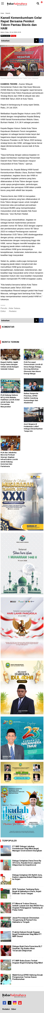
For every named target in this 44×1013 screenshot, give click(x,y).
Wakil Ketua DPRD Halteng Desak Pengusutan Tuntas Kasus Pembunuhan (27, 977)
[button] (41, 1)
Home (2, 13)
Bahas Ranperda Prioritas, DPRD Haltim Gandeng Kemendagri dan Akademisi (31, 398)
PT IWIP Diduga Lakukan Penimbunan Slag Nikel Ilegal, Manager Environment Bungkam (27, 848)
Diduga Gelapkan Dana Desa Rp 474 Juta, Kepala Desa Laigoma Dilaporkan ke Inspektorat (26, 863)
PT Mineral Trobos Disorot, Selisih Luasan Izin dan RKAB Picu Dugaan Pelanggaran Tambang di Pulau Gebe (27, 907)
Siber (13, 1009)
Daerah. (8, 13)
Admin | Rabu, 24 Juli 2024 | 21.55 (11, 32)
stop (13, 36)
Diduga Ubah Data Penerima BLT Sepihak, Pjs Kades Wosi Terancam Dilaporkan (27, 948)
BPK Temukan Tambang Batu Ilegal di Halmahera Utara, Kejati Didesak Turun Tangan (26, 891)
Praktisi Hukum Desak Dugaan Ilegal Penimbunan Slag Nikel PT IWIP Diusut (27, 934)
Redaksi (6, 1009)
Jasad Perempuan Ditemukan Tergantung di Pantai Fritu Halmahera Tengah (25, 920)
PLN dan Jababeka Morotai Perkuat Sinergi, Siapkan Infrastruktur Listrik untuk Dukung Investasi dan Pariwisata (9, 459)
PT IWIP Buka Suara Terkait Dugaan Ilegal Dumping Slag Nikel (27, 962)
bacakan (5, 36)
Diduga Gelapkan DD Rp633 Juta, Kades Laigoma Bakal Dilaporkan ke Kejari (27, 877)
